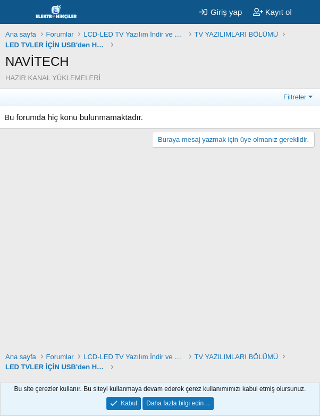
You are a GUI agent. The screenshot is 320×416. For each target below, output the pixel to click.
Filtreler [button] (294, 97)
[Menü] (14, 12)
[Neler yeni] (307, 12)
